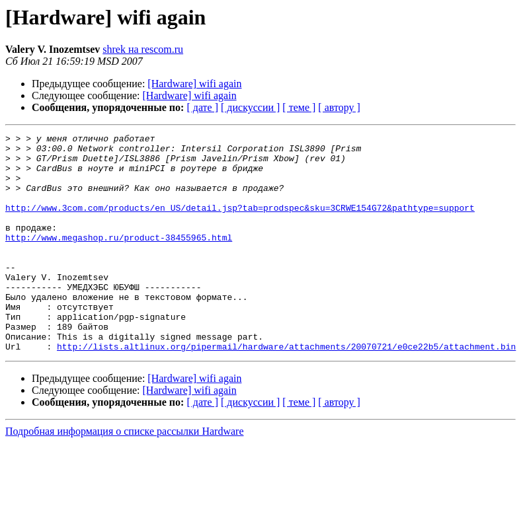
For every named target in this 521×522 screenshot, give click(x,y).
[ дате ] (202, 107)
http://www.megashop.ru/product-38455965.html (118, 259)
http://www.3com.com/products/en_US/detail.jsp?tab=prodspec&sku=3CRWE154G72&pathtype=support (240, 223)
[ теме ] (298, 107)
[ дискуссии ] (250, 107)
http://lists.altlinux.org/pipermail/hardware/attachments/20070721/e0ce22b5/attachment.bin (286, 390)
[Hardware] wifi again (194, 83)
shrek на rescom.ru (142, 49)
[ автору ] (339, 107)
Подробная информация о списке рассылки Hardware (124, 474)
